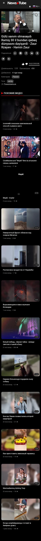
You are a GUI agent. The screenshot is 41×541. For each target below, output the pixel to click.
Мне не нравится (26, 64)
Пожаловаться (8, 84)
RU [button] (35, 6)
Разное (16, 77)
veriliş (10, 81)
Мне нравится (23, 64)
